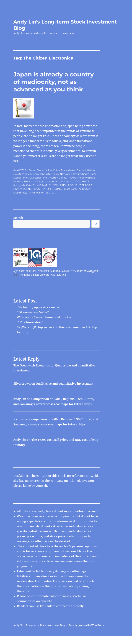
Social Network (61, 173)
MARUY (46, 185)
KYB (39, 185)
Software (76, 173)
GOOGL (46, 181)
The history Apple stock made (38, 307)
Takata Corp (69, 188)
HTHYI (55, 181)
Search (18, 217)
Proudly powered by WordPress (86, 625)
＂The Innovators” (30, 322)
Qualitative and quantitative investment (65, 383)
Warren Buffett (58, 177)
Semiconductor (42, 173)
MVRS (88, 185)
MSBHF (72, 185)
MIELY (55, 185)
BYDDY (28, 181)
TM (29, 192)
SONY (58, 188)
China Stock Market (64, 170)
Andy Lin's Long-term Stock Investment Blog (39, 625)
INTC (63, 181)
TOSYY (39, 192)
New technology (22, 173)
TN (33, 192)
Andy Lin (19, 399)
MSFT (81, 185)
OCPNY (27, 188)
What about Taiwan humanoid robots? (44, 317)
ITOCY (77, 181)
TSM (47, 192)
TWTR (53, 192)
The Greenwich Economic (31, 365)
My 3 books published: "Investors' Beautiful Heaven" (41, 271)
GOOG (37, 181)
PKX (34, 188)
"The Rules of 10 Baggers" (85, 271)
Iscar (70, 181)
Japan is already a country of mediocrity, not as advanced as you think (53, 82)
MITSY (63, 185)
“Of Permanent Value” (33, 312)
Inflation (90, 170)
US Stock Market (39, 177)
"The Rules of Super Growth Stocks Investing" (42, 274)
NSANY (17, 188)
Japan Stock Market (40, 170)
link (49, 606)
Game (80, 170)
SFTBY (42, 188)
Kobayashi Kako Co (24, 185)
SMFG (50, 188)
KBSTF (85, 181)
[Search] (95, 224)
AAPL (73, 177)
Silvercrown (22, 383)
